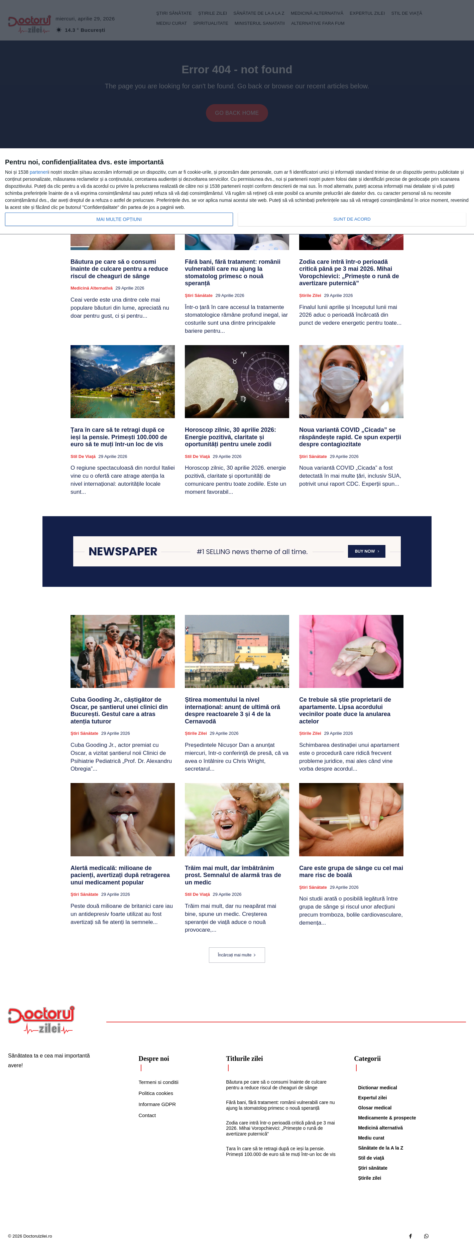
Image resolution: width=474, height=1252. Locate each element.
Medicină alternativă (92, 292)
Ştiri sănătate (199, 299)
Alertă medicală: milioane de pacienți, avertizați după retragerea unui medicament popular (120, 878)
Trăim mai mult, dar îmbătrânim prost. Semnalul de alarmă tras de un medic (233, 878)
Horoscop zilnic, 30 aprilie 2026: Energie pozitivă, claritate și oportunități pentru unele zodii (230, 440)
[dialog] (237, 191)
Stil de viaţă (83, 460)
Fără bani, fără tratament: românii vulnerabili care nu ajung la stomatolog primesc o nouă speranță (232, 276)
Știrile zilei (310, 299)
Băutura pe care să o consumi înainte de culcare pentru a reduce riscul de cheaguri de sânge (119, 272)
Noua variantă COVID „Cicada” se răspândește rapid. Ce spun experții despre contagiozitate (350, 440)
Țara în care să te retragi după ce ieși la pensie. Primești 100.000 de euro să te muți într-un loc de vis (119, 440)
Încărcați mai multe (237, 958)
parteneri (39, 172)
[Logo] (41, 1023)
